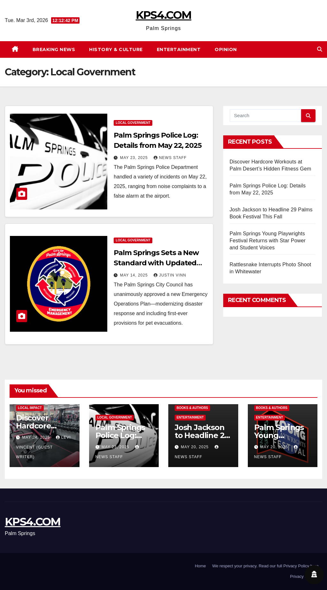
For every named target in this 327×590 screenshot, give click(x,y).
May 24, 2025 (36, 437)
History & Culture (116, 49)
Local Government (133, 123)
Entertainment (179, 49)
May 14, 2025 (134, 275)
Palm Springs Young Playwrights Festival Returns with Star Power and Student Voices (268, 240)
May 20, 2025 (195, 447)
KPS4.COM (163, 15)
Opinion (226, 49)
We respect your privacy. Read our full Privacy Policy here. (266, 566)
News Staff (170, 157)
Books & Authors (192, 408)
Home (200, 566)
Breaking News (54, 49)
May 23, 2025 (134, 157)
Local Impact (30, 408)
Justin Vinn (170, 275)
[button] (319, 49)
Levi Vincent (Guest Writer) (43, 447)
